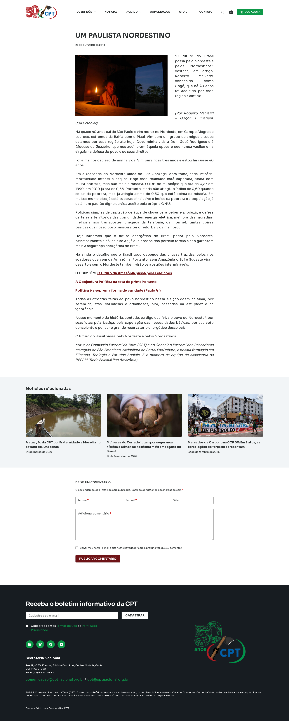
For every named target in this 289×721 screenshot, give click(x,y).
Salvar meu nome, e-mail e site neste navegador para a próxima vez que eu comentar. (131, 547)
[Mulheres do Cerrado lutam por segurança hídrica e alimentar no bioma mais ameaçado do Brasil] (144, 415)
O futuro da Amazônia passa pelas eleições (134, 273)
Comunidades (160, 11)
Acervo (134, 12)
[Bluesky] (40, 644)
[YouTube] (61, 644)
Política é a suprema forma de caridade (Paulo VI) (118, 290)
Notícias (111, 11)
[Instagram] (30, 644)
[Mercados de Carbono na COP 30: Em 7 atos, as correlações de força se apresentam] (225, 415)
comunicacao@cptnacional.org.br (55, 680)
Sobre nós (86, 12)
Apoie (185, 12)
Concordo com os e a (64, 628)
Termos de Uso (66, 625)
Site (176, 500)
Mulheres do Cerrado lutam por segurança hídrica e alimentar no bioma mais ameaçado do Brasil (144, 446)
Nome (83, 500)
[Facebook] (51, 644)
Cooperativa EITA (58, 708)
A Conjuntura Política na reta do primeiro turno (116, 282)
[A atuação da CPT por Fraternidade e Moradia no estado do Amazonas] (63, 415)
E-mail (131, 500)
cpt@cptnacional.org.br (108, 680)
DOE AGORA (250, 12)
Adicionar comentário (94, 514)
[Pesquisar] (222, 12)
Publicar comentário (97, 559)
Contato (206, 11)
